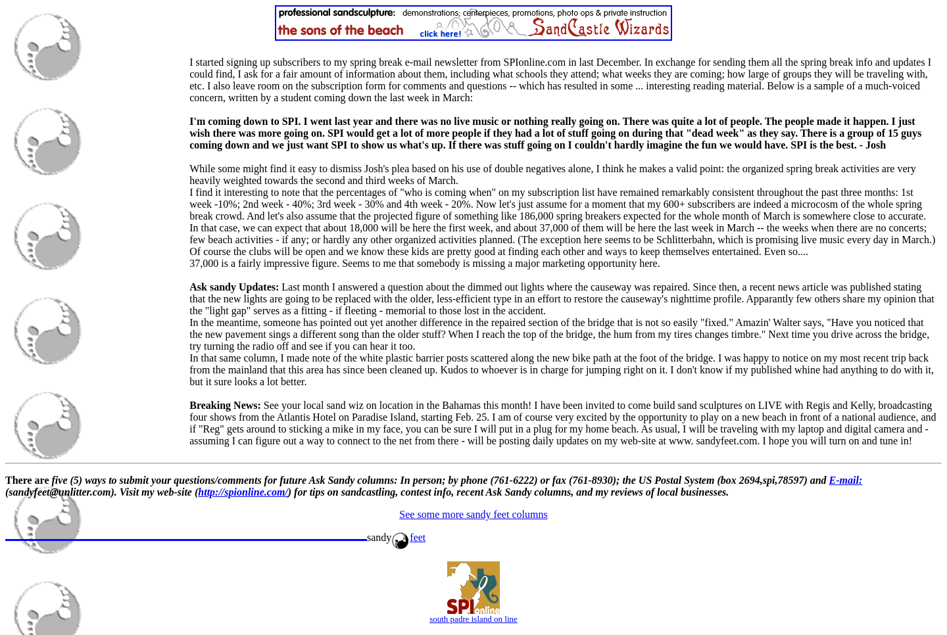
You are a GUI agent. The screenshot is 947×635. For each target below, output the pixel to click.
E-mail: (846, 480)
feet (408, 537)
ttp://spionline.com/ (246, 492)
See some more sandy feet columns (473, 514)
